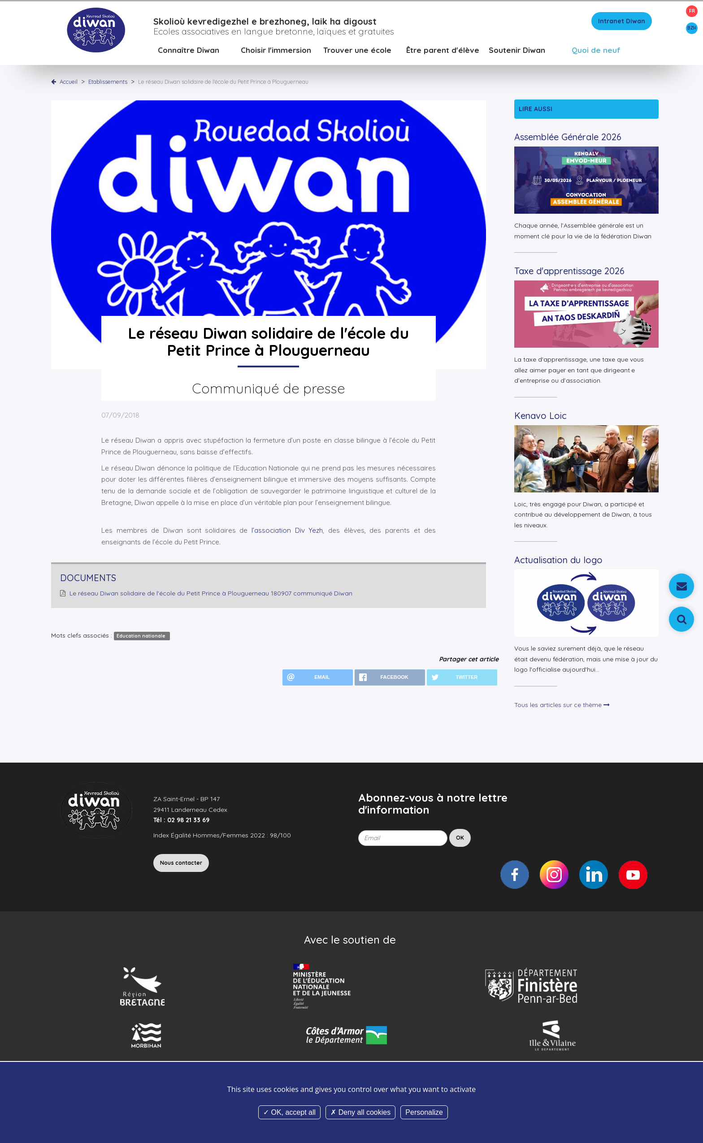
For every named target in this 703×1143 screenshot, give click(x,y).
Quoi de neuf (596, 51)
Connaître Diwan (188, 51)
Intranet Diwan (621, 22)
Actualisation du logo (558, 561)
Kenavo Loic (540, 417)
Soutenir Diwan (517, 51)
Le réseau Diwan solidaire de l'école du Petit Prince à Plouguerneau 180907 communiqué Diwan (210, 595)
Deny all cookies (360, 1112)
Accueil (69, 82)
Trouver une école (357, 51)
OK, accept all (289, 1112)
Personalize (424, 1112)
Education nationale (142, 637)
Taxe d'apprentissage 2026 (569, 272)
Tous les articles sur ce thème (562, 706)
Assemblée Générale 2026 (567, 138)
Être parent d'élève (442, 51)
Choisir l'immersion (276, 51)
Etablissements (108, 82)
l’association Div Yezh (285, 531)
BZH (691, 28)
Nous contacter (181, 864)
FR (692, 11)
